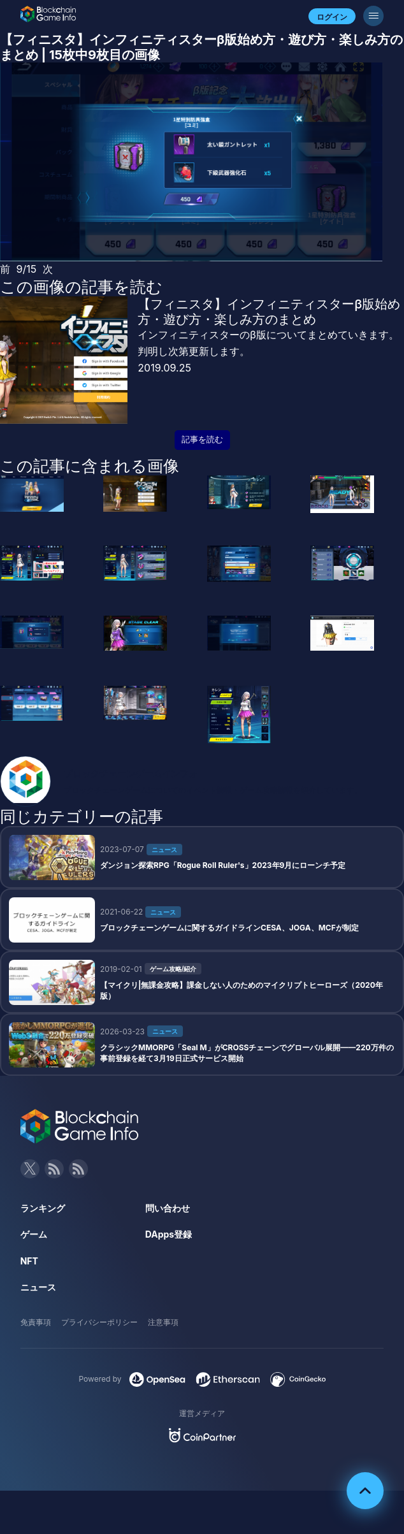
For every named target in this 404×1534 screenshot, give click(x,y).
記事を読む (202, 439)
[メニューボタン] (373, 16)
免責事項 (35, 1322)
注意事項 (163, 1322)
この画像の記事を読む (81, 286)
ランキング (42, 1208)
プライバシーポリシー (99, 1322)
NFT (29, 1260)
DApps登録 (168, 1234)
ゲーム (33, 1234)
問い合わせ (167, 1208)
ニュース (38, 1287)
